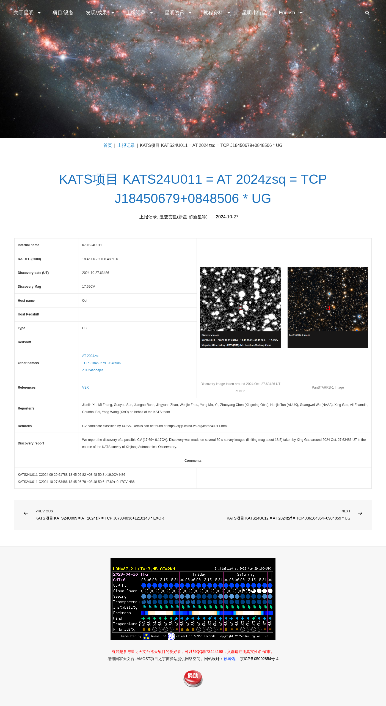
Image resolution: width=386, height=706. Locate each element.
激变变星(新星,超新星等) (183, 217)
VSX (85, 387)
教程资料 (217, 12)
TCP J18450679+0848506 (101, 363)
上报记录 (140, 12)
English (291, 12)
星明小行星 (254, 12)
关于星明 (28, 12)
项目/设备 (63, 12)
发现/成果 (100, 12)
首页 (107, 145)
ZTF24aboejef (92, 370)
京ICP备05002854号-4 (259, 658)
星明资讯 (179, 12)
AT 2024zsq (91, 356)
